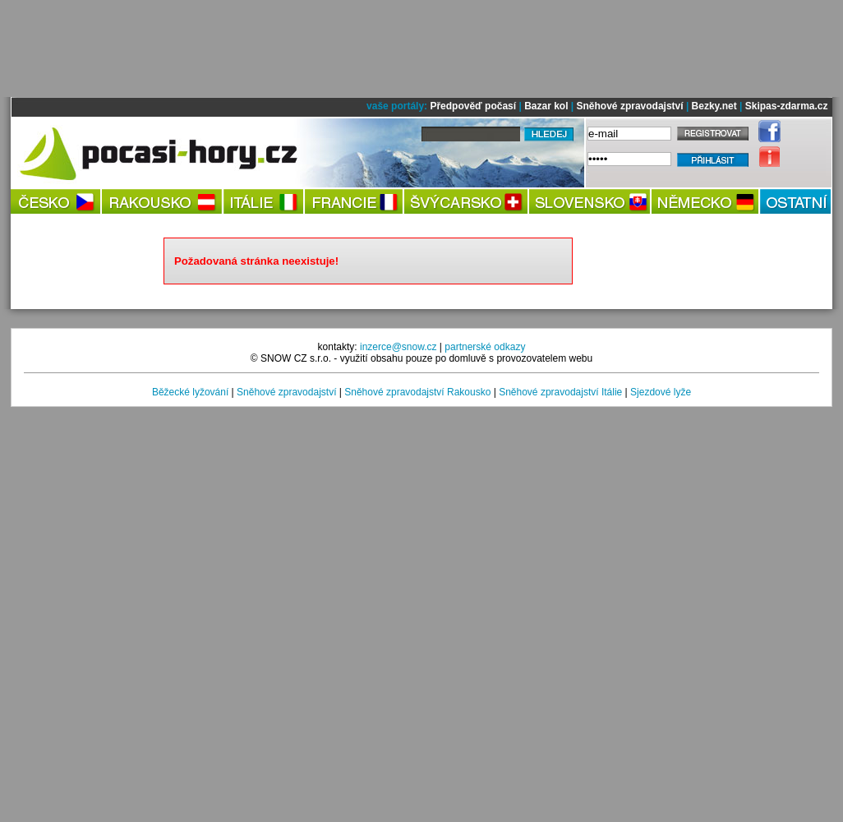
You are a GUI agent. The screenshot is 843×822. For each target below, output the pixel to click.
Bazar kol (546, 106)
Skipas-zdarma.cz (786, 106)
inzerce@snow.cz (398, 347)
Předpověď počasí (473, 106)
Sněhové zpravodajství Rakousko (417, 392)
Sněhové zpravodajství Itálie (560, 392)
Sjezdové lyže (660, 392)
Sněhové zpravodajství (630, 106)
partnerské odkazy (485, 347)
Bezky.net (714, 106)
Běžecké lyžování (190, 392)
